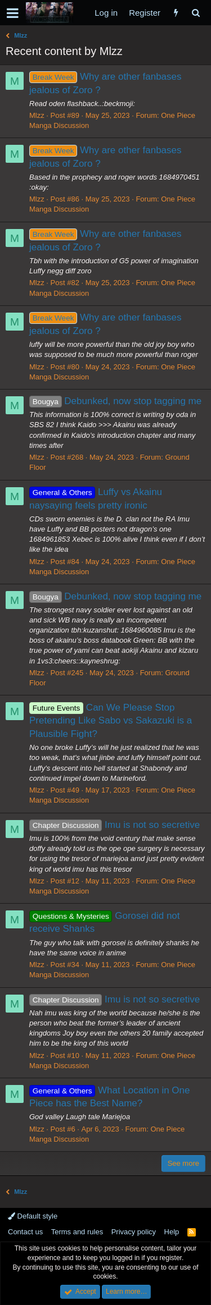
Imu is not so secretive (114, 824)
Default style (32, 1216)
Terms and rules (77, 1232)
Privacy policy (133, 1232)
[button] (12, 13)
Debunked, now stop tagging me (115, 401)
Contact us (25, 1232)
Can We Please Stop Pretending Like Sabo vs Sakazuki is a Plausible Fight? (110, 721)
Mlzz (36, 115)
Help (171, 1232)
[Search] (195, 12)
